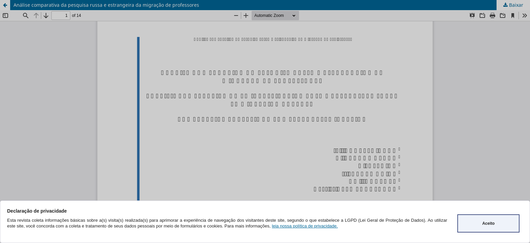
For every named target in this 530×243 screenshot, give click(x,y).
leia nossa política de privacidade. (305, 225)
